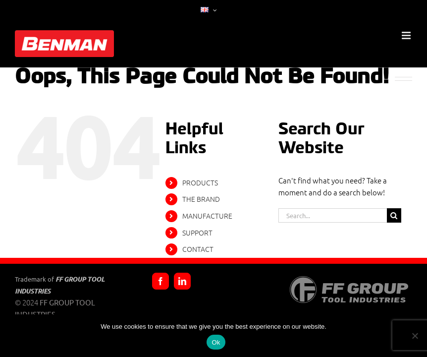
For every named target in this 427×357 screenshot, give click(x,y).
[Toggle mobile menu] (407, 35)
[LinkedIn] (182, 281)
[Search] (394, 215)
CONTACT (198, 249)
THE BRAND (201, 199)
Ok (216, 342)
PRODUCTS (200, 182)
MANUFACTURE (207, 216)
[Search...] (332, 215)
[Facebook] (160, 281)
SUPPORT (197, 233)
